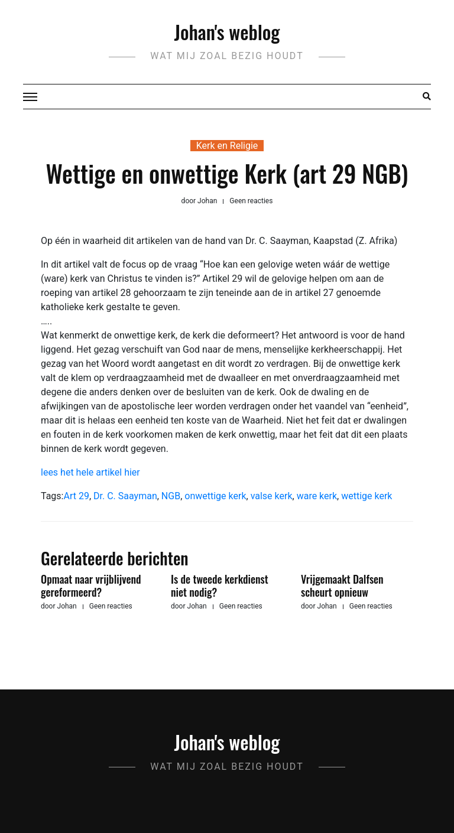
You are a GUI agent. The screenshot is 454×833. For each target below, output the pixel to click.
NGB (170, 496)
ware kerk (317, 496)
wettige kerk (366, 496)
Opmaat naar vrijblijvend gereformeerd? (91, 585)
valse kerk (272, 496)
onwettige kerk (215, 496)
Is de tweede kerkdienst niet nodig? (219, 585)
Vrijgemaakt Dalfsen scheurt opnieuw (342, 585)
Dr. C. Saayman (125, 496)
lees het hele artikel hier (90, 472)
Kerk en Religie (227, 145)
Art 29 (76, 496)
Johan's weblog (227, 31)
